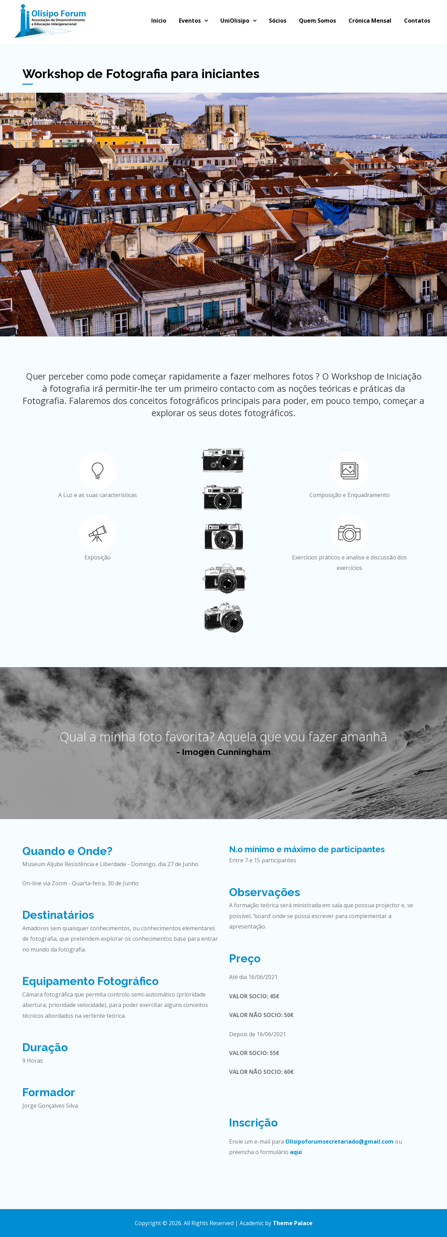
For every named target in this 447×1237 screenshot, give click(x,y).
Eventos (190, 20)
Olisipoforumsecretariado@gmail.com (339, 1141)
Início (158, 20)
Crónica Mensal (370, 20)
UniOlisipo (234, 20)
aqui (296, 1152)
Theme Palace (293, 1223)
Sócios (277, 20)
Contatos (417, 20)
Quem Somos (317, 20)
